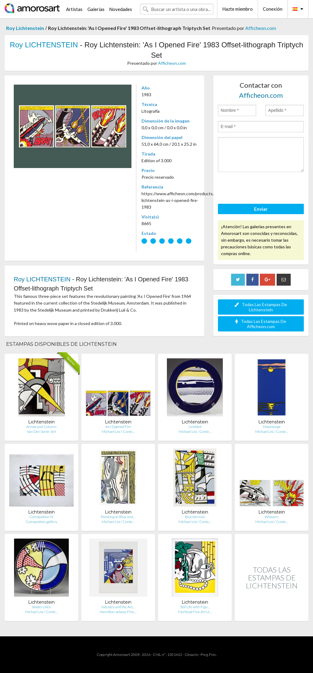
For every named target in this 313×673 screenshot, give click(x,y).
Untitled (195, 426)
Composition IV (41, 516)
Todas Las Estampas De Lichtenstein (260, 307)
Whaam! (271, 516)
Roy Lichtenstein (25, 28)
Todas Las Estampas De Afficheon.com (260, 324)
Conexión (272, 9)
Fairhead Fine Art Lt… (195, 611)
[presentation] (264, 189)
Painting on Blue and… (118, 516)
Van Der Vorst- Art (41, 431)
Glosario (191, 654)
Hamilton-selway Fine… (118, 611)
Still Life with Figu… (195, 607)
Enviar (260, 209)
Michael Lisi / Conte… (118, 431)
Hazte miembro (237, 9)
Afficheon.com (260, 28)
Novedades (120, 9)
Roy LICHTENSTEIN (44, 45)
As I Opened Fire (118, 426)
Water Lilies (41, 607)
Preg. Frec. (209, 654)
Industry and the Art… (118, 607)
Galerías (96, 9)
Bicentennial (195, 516)
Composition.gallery (41, 521)
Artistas (74, 9)
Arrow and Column (41, 426)
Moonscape (272, 426)
